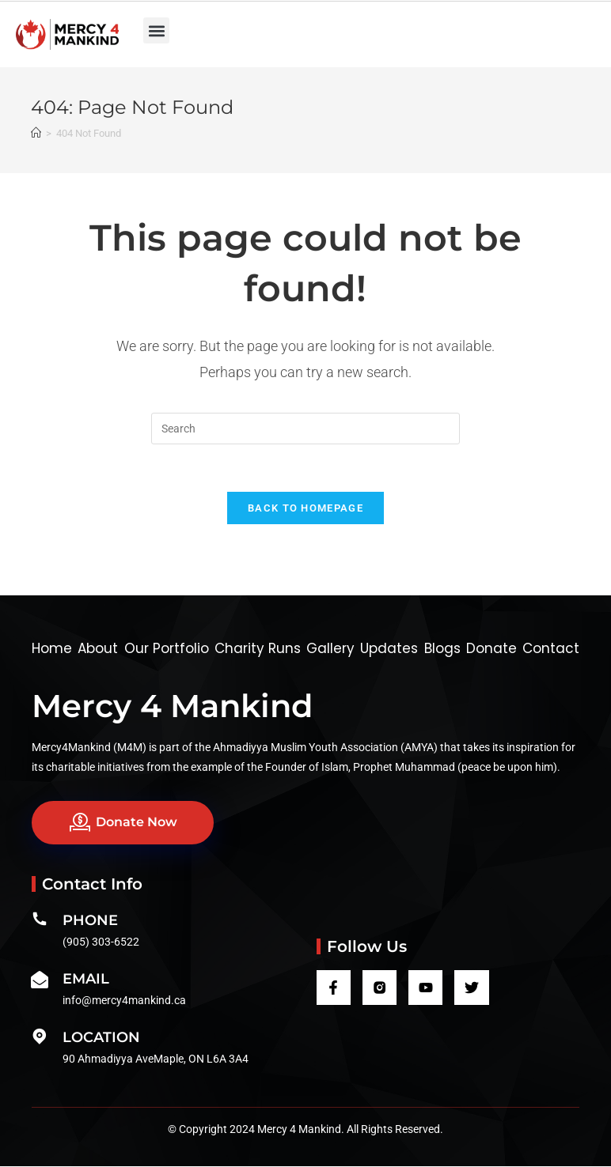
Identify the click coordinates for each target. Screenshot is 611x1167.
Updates (389, 648)
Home (52, 648)
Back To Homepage (305, 508)
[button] (156, 30)
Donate (491, 648)
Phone (90, 921)
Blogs (442, 648)
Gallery (330, 648)
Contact (550, 648)
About (98, 648)
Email (86, 979)
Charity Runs (257, 648)
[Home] (36, 133)
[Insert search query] (305, 428)
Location (101, 1038)
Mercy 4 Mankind (172, 705)
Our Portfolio (166, 648)
